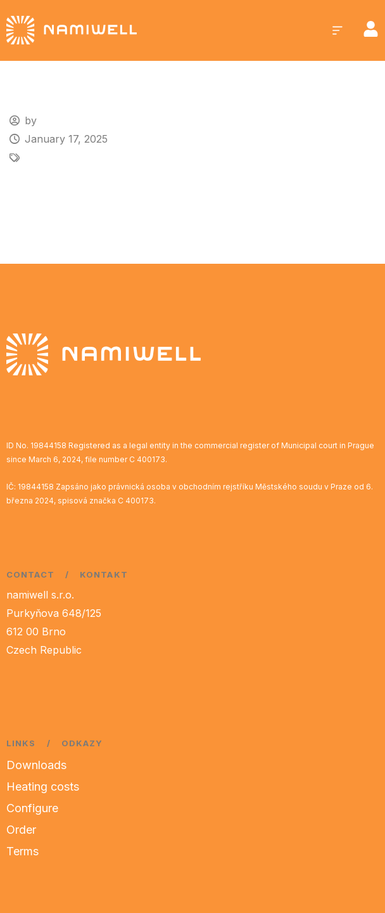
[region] (164, 813)
